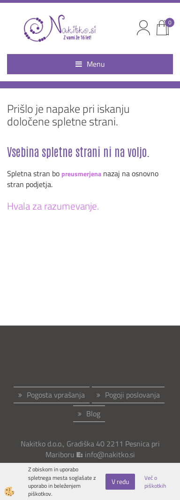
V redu (120, 481)
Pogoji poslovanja (132, 394)
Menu (90, 64)
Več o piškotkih (155, 482)
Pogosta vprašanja (56, 394)
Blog (93, 413)
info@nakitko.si (110, 454)
